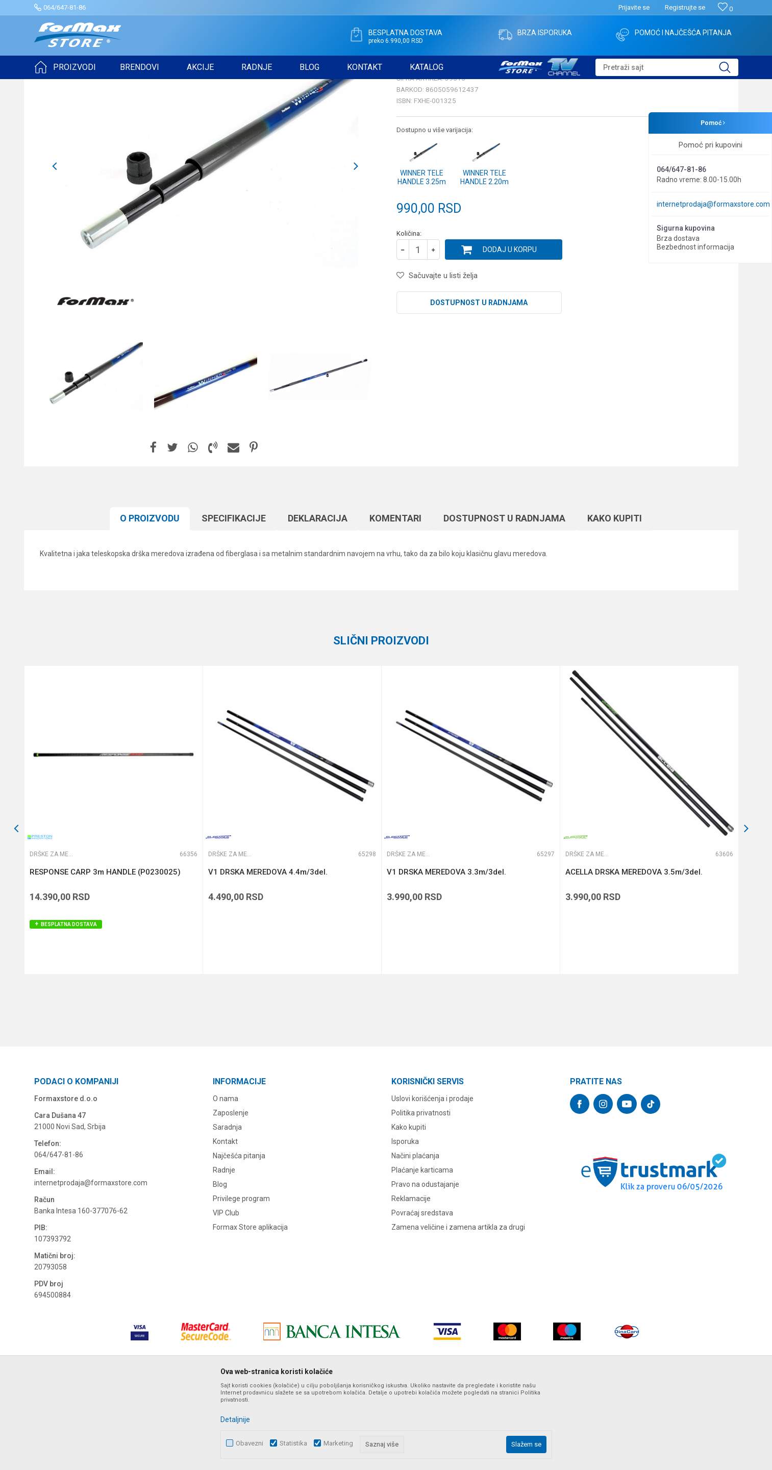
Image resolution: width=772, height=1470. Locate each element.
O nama (225, 1178)
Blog (220, 1263)
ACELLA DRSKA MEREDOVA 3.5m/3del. (634, 951)
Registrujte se (685, 7)
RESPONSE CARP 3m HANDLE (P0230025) (105, 951)
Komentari (395, 597)
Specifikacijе (234, 597)
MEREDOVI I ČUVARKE (144, 85)
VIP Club (226, 1292)
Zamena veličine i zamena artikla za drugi (458, 1306)
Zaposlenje (230, 1192)
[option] (205, 245)
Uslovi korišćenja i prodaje (432, 1178)
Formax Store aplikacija (250, 1306)
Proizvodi (92, 85)
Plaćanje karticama (422, 1249)
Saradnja (227, 1206)
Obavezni (249, 1443)
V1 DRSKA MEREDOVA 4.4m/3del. (268, 951)
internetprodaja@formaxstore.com (713, 204)
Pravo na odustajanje (425, 1263)
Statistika (293, 1443)
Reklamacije (411, 1278)
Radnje (224, 1249)
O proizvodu (150, 597)
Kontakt (225, 1220)
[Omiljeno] (725, 9)
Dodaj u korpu (510, 329)
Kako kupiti (614, 597)
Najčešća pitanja (239, 1235)
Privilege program (241, 1278)
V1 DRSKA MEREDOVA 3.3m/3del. (446, 951)
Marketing (338, 1443)
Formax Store (52, 85)
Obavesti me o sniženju (685, 281)
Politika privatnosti (421, 1192)
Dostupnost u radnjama (479, 382)
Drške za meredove (210, 85)
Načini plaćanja (415, 1235)
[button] (666, 67)
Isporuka (405, 1220)
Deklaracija (317, 597)
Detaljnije (235, 1419)
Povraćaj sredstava (422, 1292)
